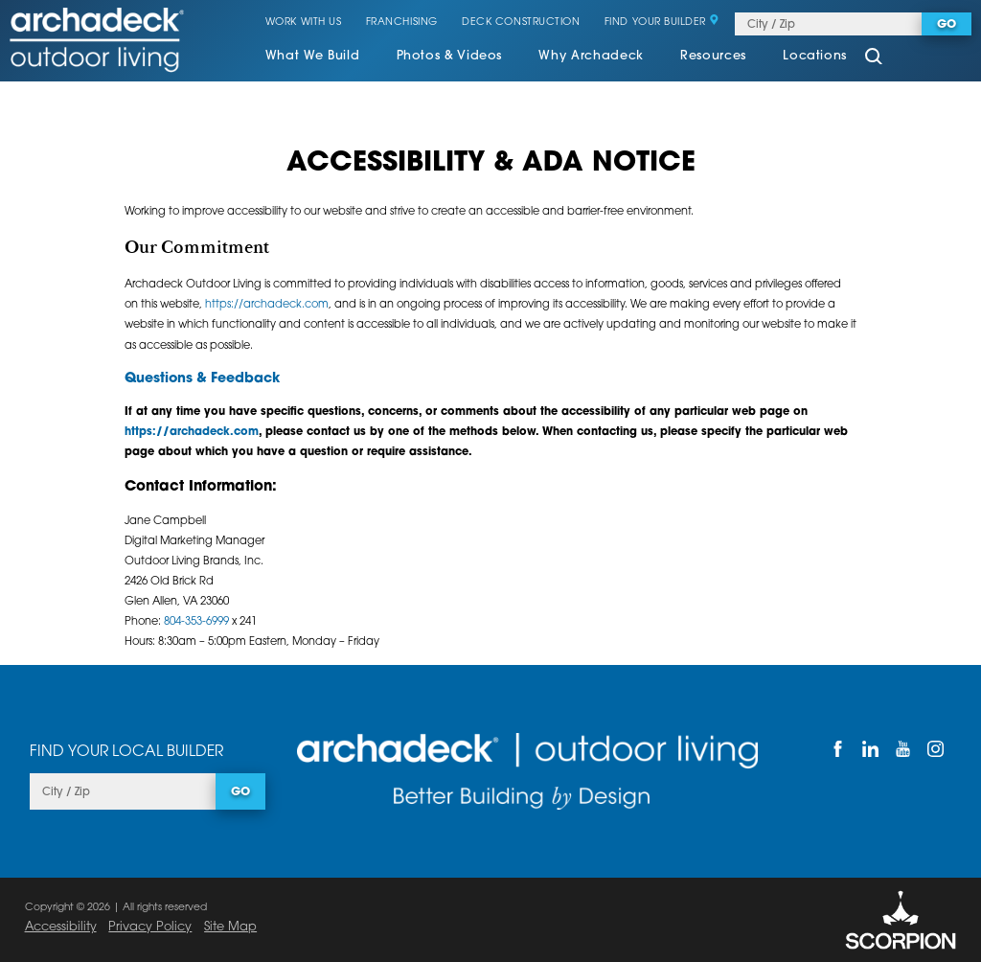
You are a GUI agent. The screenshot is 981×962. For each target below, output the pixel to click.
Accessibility (61, 927)
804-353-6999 (196, 622)
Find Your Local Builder (126, 752)
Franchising (402, 23)
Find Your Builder (662, 23)
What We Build (312, 56)
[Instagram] (935, 749)
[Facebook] (837, 749)
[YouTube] (902, 749)
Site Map (230, 927)
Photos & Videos (450, 56)
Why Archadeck (590, 56)
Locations (815, 56)
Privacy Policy (150, 927)
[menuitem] (312, 58)
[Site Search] (874, 58)
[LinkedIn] (870, 749)
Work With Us (303, 23)
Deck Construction (521, 23)
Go (946, 25)
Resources (713, 56)
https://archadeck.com (267, 304)
